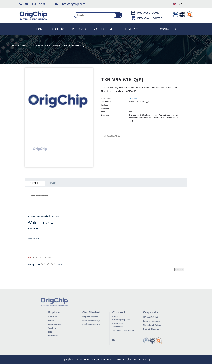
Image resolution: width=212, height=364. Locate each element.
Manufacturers (104, 28)
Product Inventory (87, 320)
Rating (31, 264)
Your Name (33, 228)
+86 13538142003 (35, 4)
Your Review (33, 239)
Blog (149, 28)
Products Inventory (150, 17)
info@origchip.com (73, 4)
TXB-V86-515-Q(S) (72, 46)
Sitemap (146, 359)
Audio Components (33, 46)
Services (131, 28)
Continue (179, 270)
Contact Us (168, 28)
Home (40, 28)
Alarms (53, 46)
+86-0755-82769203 (121, 330)
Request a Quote (148, 12)
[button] (33, 161)
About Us (58, 28)
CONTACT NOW (113, 136)
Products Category (87, 324)
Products (79, 28)
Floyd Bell (133, 98)
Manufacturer (50, 324)
